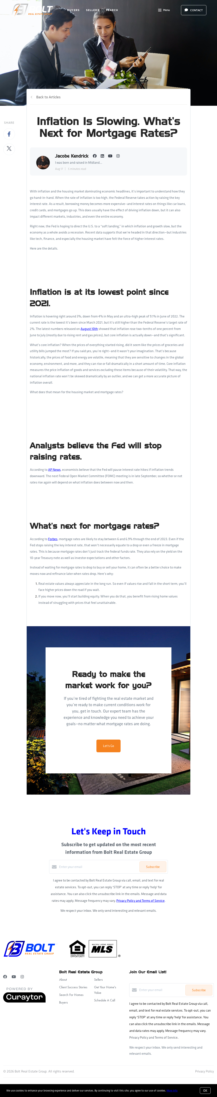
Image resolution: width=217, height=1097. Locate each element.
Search (112, 10)
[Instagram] (22, 976)
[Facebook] (5, 976)
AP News (54, 469)
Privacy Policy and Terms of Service (140, 900)
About (63, 979)
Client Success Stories (73, 987)
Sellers (92, 10)
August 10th (89, 328)
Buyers (73, 10)
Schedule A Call (104, 1000)
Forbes (52, 539)
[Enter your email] (98, 867)
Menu (164, 10)
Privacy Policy (204, 1071)
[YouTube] (14, 976)
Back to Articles (48, 97)
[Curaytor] (24, 1001)
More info (172, 1091)
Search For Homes (71, 995)
